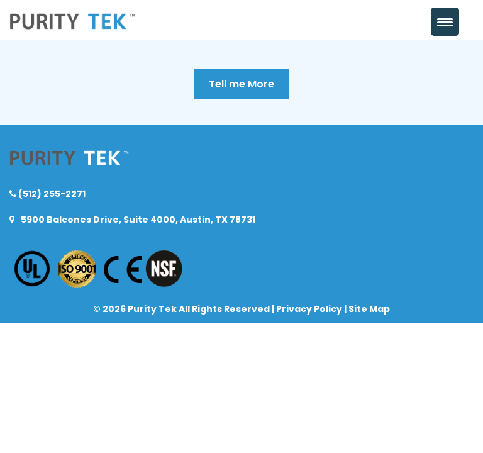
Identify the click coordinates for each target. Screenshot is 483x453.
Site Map (369, 309)
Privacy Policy (309, 309)
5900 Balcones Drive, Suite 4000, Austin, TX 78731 (137, 219)
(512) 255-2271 (51, 193)
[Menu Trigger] (445, 22)
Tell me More (241, 84)
